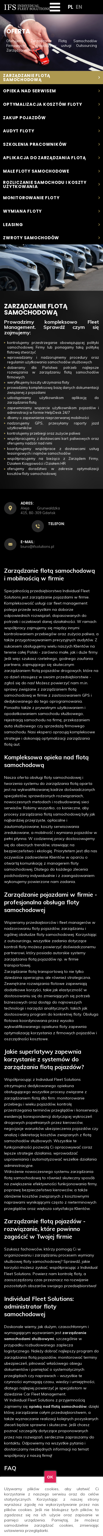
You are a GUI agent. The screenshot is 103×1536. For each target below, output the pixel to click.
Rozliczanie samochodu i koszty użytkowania (51, 184)
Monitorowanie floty (51, 198)
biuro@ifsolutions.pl (37, 547)
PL (71, 8)
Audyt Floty (51, 131)
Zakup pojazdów (51, 118)
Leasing (51, 224)
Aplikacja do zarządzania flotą (51, 158)
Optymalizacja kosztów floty (51, 104)
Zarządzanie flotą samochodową (51, 77)
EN (79, 8)
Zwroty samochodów (51, 238)
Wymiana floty (51, 211)
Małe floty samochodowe (51, 171)
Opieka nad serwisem (51, 91)
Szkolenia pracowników (51, 144)
